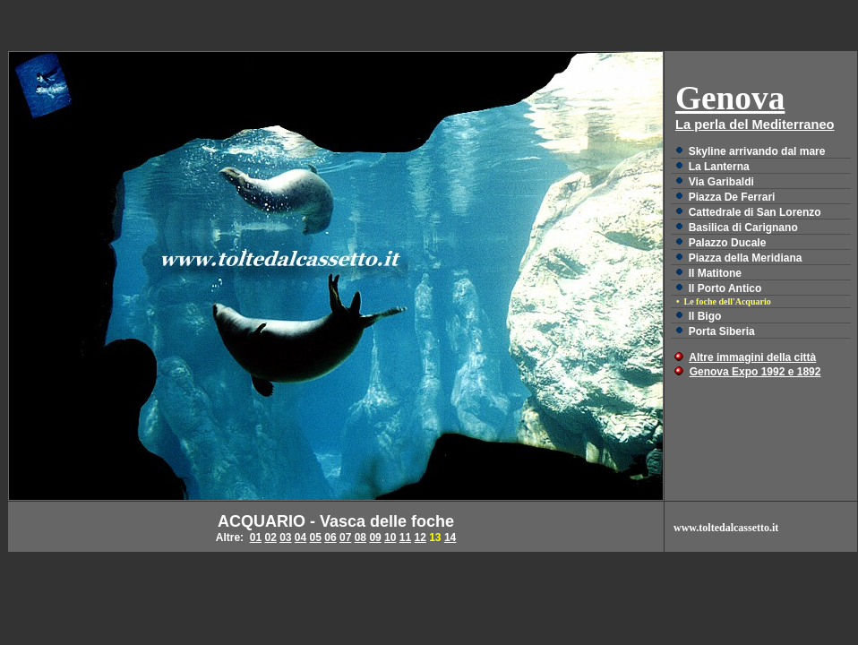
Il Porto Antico (725, 288)
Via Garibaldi (721, 182)
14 (450, 537)
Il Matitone (715, 273)
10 (390, 537)
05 (316, 537)
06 (330, 537)
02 (270, 537)
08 (360, 537)
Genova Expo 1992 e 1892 (755, 372)
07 (345, 537)
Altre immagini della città (752, 357)
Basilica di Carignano (743, 227)
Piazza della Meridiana (745, 258)
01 (256, 537)
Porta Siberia (722, 331)
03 (285, 537)
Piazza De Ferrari (732, 197)
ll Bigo (705, 316)
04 (300, 537)
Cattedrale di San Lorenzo (755, 212)
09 (375, 537)
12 (419, 537)
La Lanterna (719, 166)
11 (405, 537)
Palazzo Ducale (728, 242)
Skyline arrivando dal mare (757, 151)
